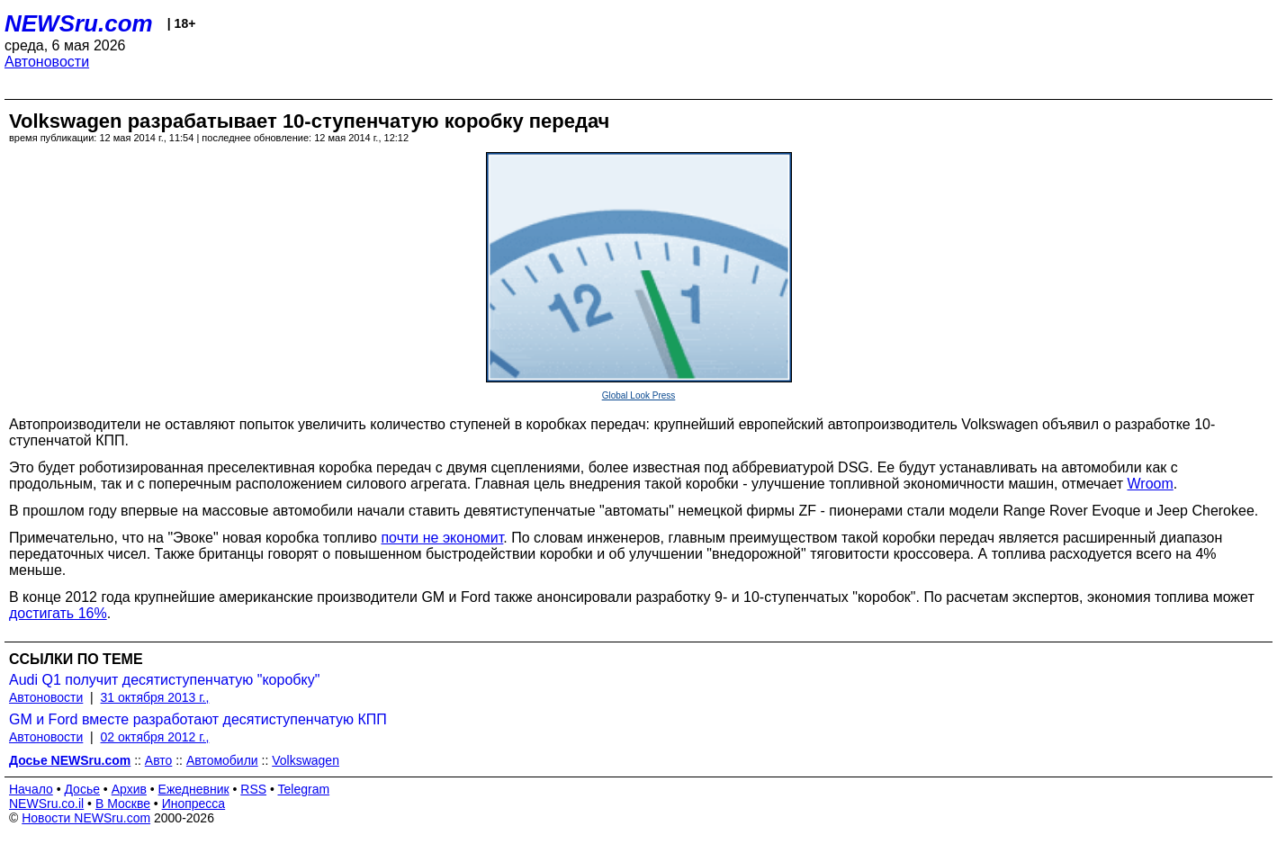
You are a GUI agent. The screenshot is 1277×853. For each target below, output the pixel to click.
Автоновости (46, 61)
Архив (129, 789)
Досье (82, 789)
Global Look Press (639, 395)
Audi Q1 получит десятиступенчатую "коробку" (164, 679)
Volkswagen (305, 760)
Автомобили (222, 760)
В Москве (122, 803)
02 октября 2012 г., (155, 737)
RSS (253, 789)
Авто (159, 760)
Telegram (304, 789)
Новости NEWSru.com (86, 818)
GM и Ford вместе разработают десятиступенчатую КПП (198, 719)
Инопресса (194, 803)
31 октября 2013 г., (155, 697)
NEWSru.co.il (46, 803)
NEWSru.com (78, 23)
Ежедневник (193, 789)
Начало (31, 789)
